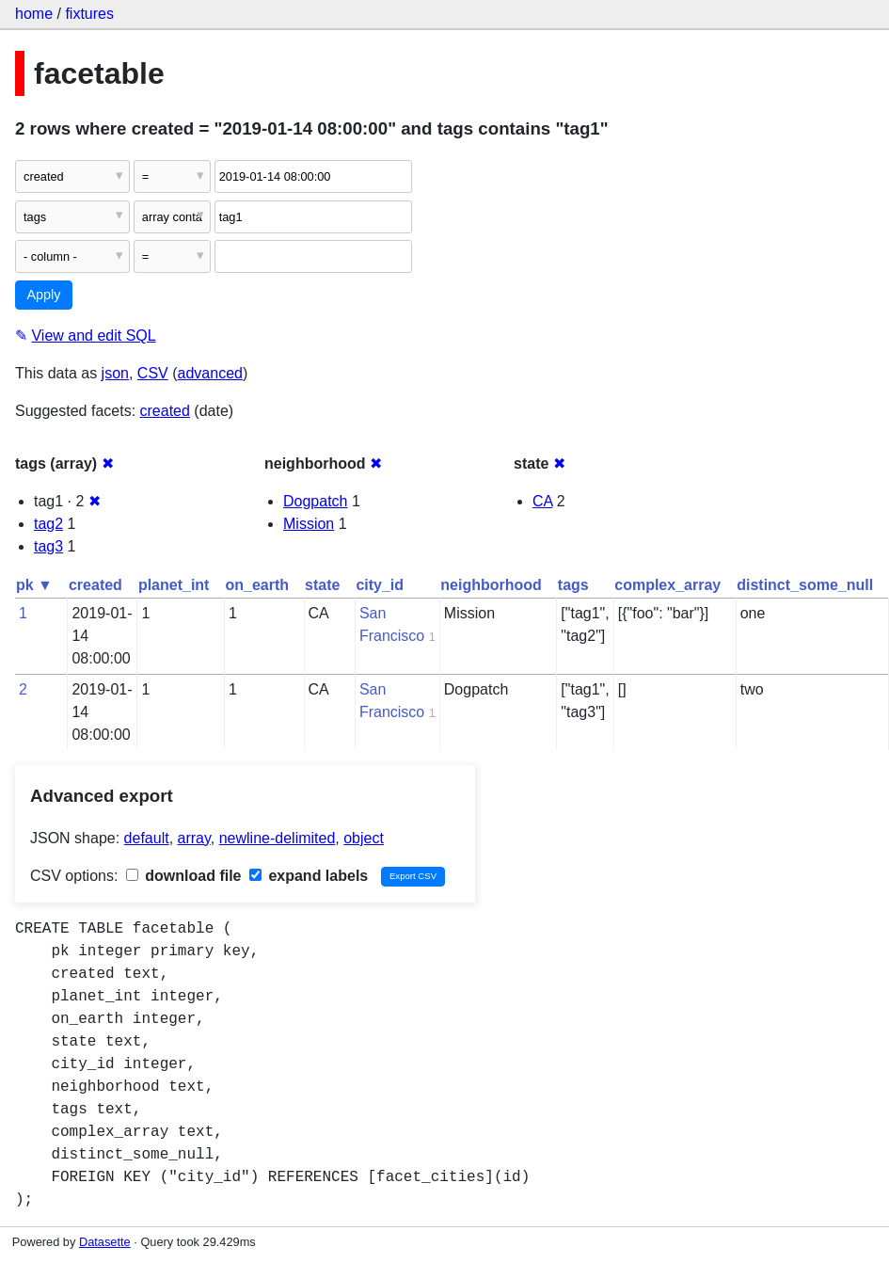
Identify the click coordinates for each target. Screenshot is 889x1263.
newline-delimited (277, 838)
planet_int (174, 585)
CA (542, 501)
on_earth (257, 585)
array (194, 838)
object (363, 838)
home (34, 14)
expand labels (308, 876)
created (165, 411)
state (322, 585)
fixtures (89, 14)
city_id (380, 585)
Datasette (105, 1242)
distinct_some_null (805, 585)
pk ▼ (34, 585)
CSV (152, 373)
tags (573, 585)
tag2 (48, 524)
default (146, 838)
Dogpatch (315, 501)
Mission (308, 524)
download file (184, 876)
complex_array (667, 585)
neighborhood (491, 585)
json (115, 373)
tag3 (48, 546)
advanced (210, 373)
